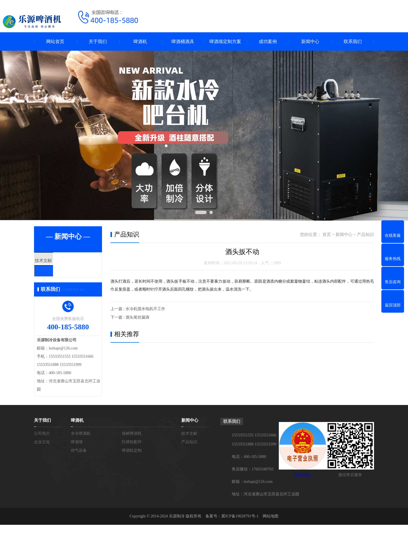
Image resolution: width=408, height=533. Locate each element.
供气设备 (79, 459)
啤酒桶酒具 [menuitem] (182, 41)
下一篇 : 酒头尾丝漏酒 (129, 317)
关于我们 (42, 428)
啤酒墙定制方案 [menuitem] (225, 41)
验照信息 (303, 483)
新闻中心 (343, 234)
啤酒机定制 (132, 459)
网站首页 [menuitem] (55, 41)
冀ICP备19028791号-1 (239, 524)
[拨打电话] (107, 29)
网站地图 (271, 524)
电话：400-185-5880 (249, 465)
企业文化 (42, 450)
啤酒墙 (77, 450)
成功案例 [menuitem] (268, 41)
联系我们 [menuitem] (353, 41)
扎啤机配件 (132, 450)
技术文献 (55, 261)
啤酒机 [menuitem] (140, 41)
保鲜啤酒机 (132, 442)
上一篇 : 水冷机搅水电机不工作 (137, 309)
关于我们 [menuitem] (98, 41)
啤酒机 (77, 428)
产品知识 (55, 277)
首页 (326, 234)
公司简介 (42, 442)
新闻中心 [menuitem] (310, 41)
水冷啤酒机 (81, 442)
